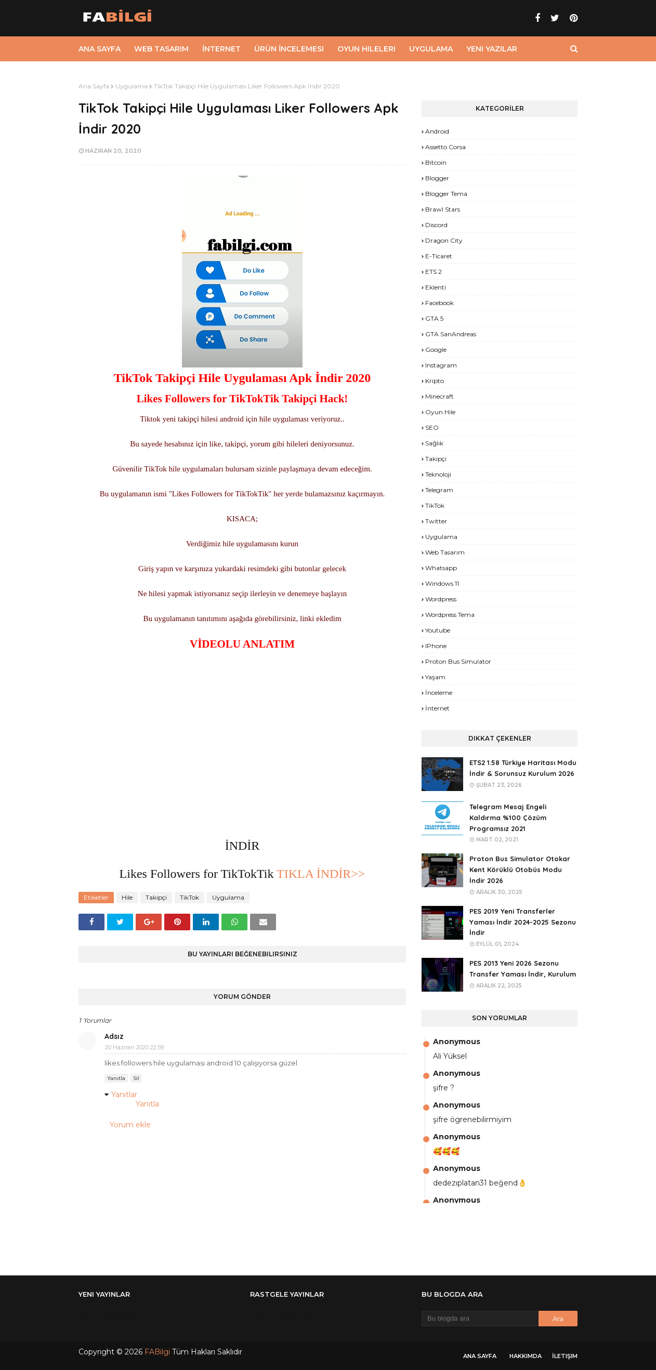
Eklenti (435, 287)
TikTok (189, 897)
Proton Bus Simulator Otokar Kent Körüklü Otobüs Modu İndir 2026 (519, 869)
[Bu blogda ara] (480, 1318)
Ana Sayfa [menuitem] (99, 49)
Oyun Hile (440, 412)
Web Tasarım (445, 552)
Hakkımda (525, 1356)
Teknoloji (438, 474)
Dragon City (444, 240)
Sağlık (434, 443)
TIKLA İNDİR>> (319, 873)
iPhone (436, 646)
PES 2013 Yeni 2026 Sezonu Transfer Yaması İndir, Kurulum (522, 968)
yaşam (435, 677)
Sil (136, 1078)
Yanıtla (116, 1078)
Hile (127, 897)
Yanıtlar (124, 1094)
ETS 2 (433, 271)
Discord (436, 225)
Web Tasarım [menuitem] (161, 49)
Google (436, 349)
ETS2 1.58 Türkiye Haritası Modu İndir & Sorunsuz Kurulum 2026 (522, 768)
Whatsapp (441, 568)
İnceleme (438, 692)
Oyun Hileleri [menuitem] (366, 49)
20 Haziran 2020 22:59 (134, 1047)
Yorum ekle (130, 1124)
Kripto (434, 381)
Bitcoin (436, 162)
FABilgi (157, 1351)
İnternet (437, 708)
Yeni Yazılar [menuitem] (491, 49)
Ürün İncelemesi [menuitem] (289, 49)
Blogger (437, 178)
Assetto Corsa (445, 147)
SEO (432, 427)
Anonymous (456, 1041)
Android (437, 131)
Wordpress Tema (450, 614)
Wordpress (440, 599)
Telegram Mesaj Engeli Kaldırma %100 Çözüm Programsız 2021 (507, 817)
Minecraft (439, 396)
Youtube (437, 630)
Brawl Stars (442, 209)
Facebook (439, 303)
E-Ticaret (438, 256)
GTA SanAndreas (450, 334)
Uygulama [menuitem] (431, 49)
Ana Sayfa (93, 86)
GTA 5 (434, 318)
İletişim (565, 1356)
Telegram (439, 490)
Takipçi (156, 897)
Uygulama (131, 86)
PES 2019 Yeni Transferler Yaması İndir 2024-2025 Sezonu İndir (522, 922)
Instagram (441, 365)
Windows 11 (442, 583)
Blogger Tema (446, 193)
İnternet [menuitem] (221, 49)
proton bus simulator (458, 661)
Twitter (436, 521)
